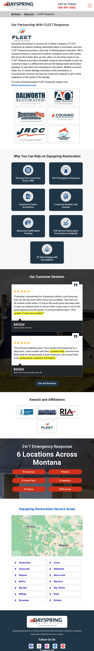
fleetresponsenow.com (23, 85)
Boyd (56, 594)
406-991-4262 (67, 7)
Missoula (65, 489)
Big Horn (58, 582)
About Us (29, 14)
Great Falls (29, 481)
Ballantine (59, 569)
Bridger (58, 601)
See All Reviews (47, 384)
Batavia (23, 576)
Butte (65, 472)
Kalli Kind (19, 324)
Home (15, 14)
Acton (57, 563)
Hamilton (65, 481)
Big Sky (23, 588)
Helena (29, 489)
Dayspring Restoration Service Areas (47, 510)
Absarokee (25, 563)
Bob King (19, 369)
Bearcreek (59, 576)
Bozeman (29, 472)
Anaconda (24, 569)
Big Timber (59, 588)
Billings (23, 594)
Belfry (22, 582)
